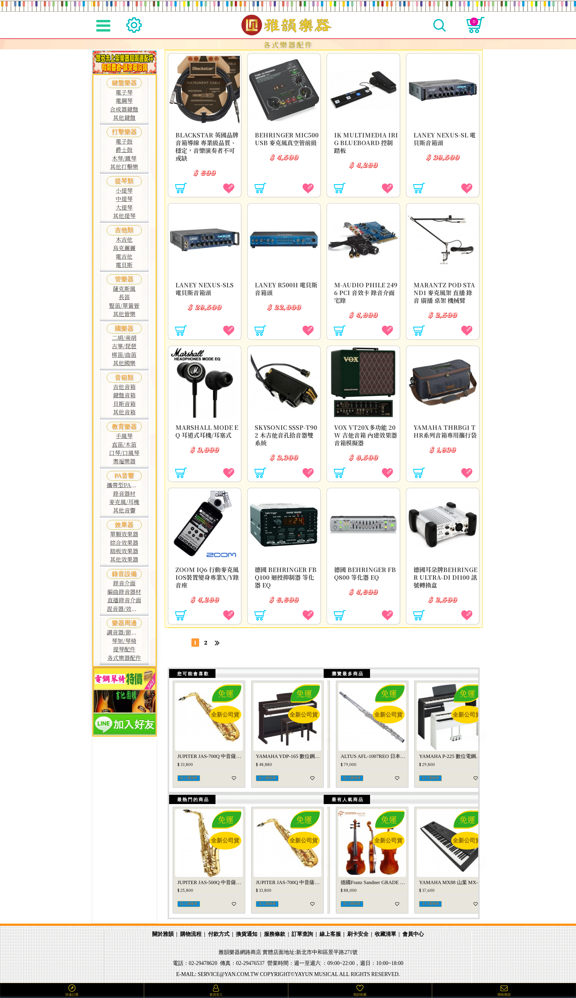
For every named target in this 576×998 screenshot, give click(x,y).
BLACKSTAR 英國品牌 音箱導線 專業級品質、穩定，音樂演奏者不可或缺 (207, 144)
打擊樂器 (124, 131)
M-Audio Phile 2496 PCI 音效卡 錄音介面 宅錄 (366, 290)
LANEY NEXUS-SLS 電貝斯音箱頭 (206, 286)
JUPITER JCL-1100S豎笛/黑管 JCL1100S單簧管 (364, 891)
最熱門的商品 (191, 806)
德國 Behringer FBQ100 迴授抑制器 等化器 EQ (286, 575)
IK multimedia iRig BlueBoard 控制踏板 (364, 140)
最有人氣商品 (345, 806)
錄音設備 (124, 573)
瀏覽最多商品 (345, 676)
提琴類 (124, 180)
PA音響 (124, 475)
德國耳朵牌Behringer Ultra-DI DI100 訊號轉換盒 (444, 575)
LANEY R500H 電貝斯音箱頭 (285, 286)
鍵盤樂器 (124, 82)
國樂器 (124, 328)
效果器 (124, 524)
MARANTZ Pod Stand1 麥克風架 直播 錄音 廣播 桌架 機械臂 (444, 290)
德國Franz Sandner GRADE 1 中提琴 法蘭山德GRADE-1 (443, 891)
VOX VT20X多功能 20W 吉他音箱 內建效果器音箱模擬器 (365, 433)
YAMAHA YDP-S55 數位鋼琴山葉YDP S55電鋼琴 (288, 761)
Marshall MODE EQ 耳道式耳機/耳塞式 (206, 433)
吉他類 (124, 230)
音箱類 (124, 377)
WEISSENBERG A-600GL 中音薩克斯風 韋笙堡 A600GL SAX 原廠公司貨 (210, 891)
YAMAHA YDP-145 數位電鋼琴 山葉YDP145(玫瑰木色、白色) (210, 761)
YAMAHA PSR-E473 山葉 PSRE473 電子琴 (288, 891)
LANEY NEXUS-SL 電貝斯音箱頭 (443, 137)
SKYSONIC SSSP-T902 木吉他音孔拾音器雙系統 (286, 433)
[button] (309, 741)
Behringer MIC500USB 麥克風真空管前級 (285, 140)
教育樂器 (124, 426)
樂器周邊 (124, 622)
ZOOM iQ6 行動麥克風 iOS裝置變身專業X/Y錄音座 (206, 575)
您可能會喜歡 (191, 676)
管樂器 (124, 279)
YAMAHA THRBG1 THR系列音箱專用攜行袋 (444, 433)
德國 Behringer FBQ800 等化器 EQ (365, 571)
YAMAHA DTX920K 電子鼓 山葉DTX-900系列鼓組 (364, 761)
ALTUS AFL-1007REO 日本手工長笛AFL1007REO (443, 761)
